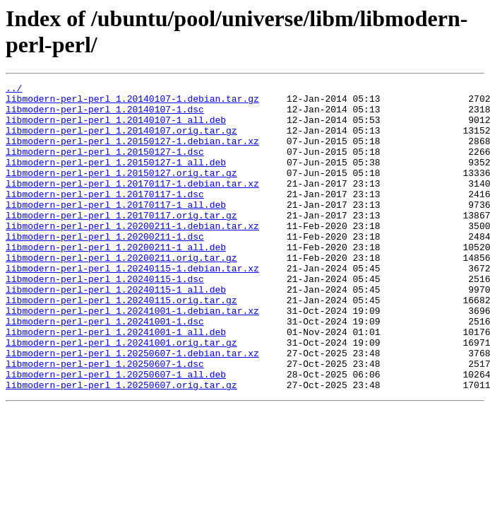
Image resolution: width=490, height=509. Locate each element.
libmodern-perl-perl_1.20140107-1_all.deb (116, 128)
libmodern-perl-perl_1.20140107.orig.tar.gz (121, 140)
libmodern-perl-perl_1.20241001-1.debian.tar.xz (132, 357)
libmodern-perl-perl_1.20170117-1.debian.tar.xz (132, 204)
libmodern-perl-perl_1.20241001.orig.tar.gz (121, 395)
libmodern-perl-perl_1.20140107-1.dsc (105, 115)
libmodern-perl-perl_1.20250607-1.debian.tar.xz (132, 408)
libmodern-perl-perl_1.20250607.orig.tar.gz (121, 446)
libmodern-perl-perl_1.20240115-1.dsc (105, 318)
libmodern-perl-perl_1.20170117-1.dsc (105, 217)
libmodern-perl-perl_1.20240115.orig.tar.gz (121, 344)
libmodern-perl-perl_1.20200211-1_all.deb (116, 280)
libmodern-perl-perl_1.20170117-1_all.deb (116, 229)
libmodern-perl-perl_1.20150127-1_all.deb (116, 178)
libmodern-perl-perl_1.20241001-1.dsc (105, 369)
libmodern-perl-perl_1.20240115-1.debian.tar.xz (132, 306)
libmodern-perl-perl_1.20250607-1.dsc (105, 420)
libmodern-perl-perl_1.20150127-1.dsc (105, 166)
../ (14, 89)
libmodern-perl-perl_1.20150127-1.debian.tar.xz (132, 153)
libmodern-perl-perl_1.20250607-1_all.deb (116, 433)
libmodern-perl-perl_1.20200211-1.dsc (105, 268)
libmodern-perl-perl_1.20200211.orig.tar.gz (121, 293)
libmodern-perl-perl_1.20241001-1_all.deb (116, 382)
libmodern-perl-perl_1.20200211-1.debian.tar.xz (132, 255)
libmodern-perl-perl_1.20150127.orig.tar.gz (121, 191)
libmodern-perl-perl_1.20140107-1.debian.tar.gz (132, 102)
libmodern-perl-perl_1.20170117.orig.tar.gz (121, 242)
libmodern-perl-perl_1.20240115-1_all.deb (116, 331)
